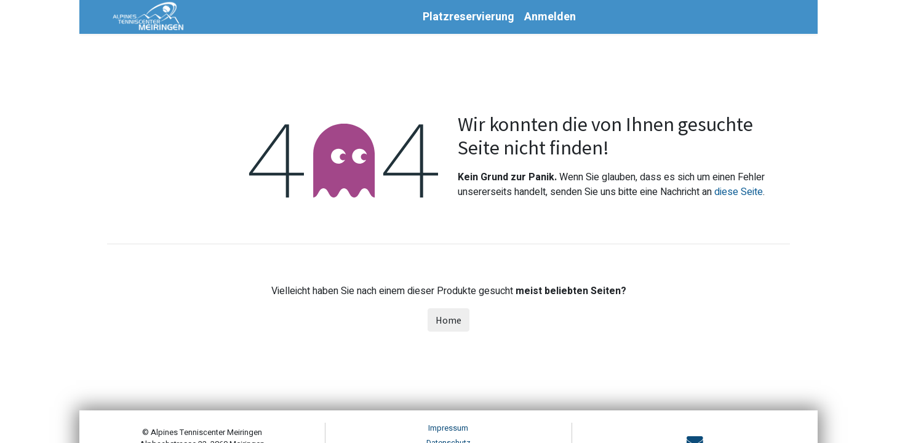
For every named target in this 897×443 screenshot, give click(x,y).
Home (448, 320)
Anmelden (550, 17)
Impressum (448, 428)
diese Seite (738, 192)
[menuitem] (468, 17)
